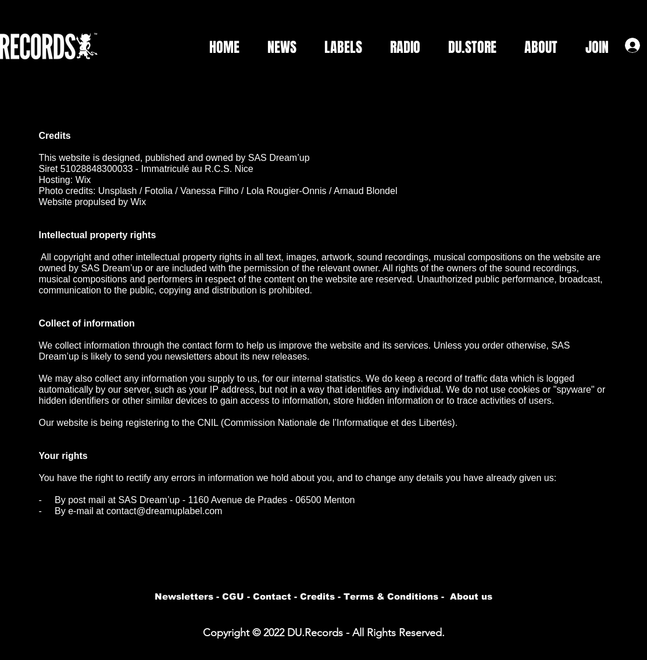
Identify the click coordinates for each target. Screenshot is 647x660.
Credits (317, 596)
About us (471, 596)
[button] (338, 47)
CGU (233, 596)
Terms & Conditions (391, 596)
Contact (272, 596)
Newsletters (184, 596)
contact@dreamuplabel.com (164, 511)
